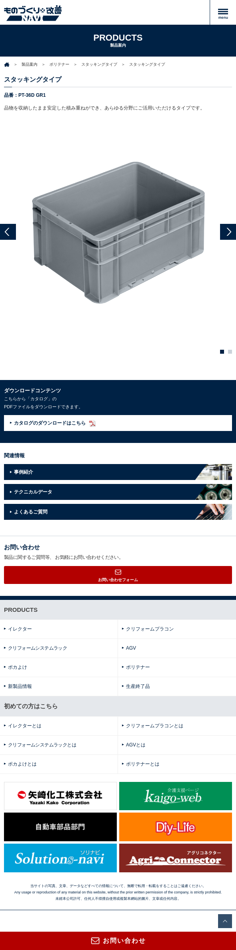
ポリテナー (59, 64)
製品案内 (29, 64)
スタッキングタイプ (99, 64)
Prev (8, 232)
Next (228, 232)
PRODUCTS (20, 609)
